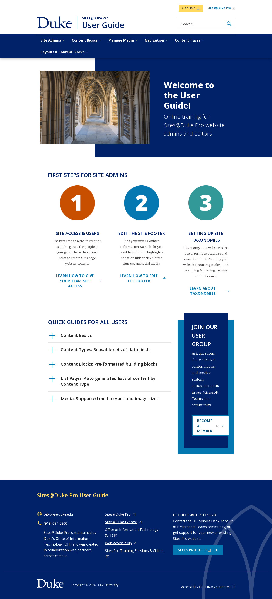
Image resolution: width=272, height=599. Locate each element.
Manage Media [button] (121, 40)
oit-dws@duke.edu (58, 514)
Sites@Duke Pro (219, 8)
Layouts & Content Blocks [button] (62, 52)
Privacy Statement (218, 587)
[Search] (229, 24)
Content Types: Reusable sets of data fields (99, 351)
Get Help (189, 8)
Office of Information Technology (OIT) (131, 532)
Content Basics (70, 336)
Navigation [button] (154, 40)
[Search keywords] (200, 23)
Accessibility (189, 587)
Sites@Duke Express (121, 522)
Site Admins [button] (51, 40)
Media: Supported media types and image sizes (104, 400)
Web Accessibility (118, 543)
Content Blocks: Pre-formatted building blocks (103, 365)
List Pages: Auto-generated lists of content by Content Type (102, 381)
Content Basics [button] (84, 40)
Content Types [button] (187, 40)
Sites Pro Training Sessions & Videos (134, 550)
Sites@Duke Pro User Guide (72, 495)
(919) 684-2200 (55, 523)
